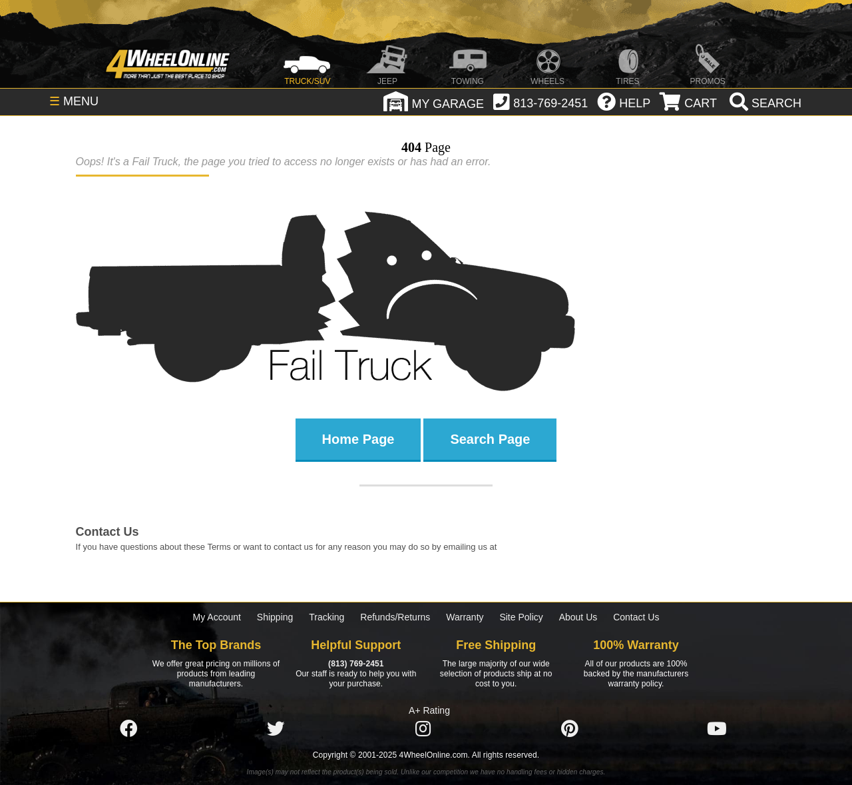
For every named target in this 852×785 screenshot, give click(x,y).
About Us (578, 617)
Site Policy (520, 617)
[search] (763, 103)
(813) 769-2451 (355, 663)
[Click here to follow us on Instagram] (422, 729)
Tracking (326, 617)
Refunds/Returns (395, 617)
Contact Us (636, 617)
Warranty (464, 617)
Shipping (275, 617)
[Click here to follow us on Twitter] (275, 729)
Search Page (490, 439)
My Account (217, 617)
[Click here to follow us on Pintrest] (569, 729)
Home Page (358, 439)
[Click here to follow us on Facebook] (128, 729)
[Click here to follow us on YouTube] (717, 729)
